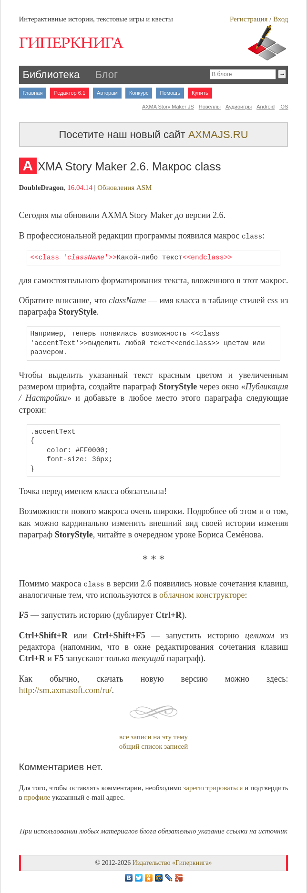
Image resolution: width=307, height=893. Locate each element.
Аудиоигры (238, 106)
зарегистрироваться (213, 788)
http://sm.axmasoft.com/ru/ (65, 690)
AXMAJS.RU (218, 134)
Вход (280, 19)
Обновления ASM (124, 187)
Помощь (170, 93)
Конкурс (139, 93)
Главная (33, 93)
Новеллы (210, 106)
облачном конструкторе (202, 595)
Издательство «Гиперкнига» (172, 862)
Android (265, 106)
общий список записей (153, 746)
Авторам (107, 93)
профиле (37, 797)
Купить (200, 93)
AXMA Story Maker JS (168, 106)
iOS (283, 106)
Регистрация (249, 19)
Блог (106, 74)
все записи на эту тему (153, 737)
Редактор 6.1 (69, 93)
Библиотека (51, 74)
